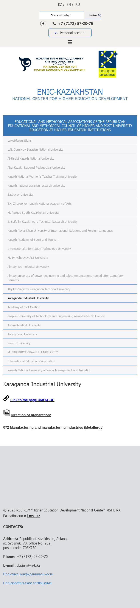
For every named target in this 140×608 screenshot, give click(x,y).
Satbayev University (20, 194)
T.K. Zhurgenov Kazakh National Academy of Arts (40, 203)
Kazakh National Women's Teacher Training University (43, 176)
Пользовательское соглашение (27, 583)
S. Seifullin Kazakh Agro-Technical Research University (43, 221)
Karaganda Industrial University (28, 298)
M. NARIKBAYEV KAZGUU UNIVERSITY (33, 352)
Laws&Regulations (19, 140)
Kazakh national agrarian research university (36, 185)
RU (77, 4)
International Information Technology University (39, 248)
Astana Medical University (24, 325)
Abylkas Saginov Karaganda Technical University (39, 289)
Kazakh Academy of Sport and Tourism (33, 239)
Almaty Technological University (28, 266)
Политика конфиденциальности (28, 574)
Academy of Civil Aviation (24, 307)
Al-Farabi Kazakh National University (31, 158)
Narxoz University (19, 343)
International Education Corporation (31, 361)
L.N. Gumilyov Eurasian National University (35, 149)
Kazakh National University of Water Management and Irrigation (49, 370)
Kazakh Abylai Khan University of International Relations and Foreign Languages (60, 230)
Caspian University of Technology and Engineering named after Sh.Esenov (56, 316)
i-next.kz (33, 516)
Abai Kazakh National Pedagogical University (36, 167)
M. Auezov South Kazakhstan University (33, 212)
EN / (70, 4)
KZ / (61, 4)
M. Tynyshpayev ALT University (28, 257)
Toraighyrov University (22, 334)
